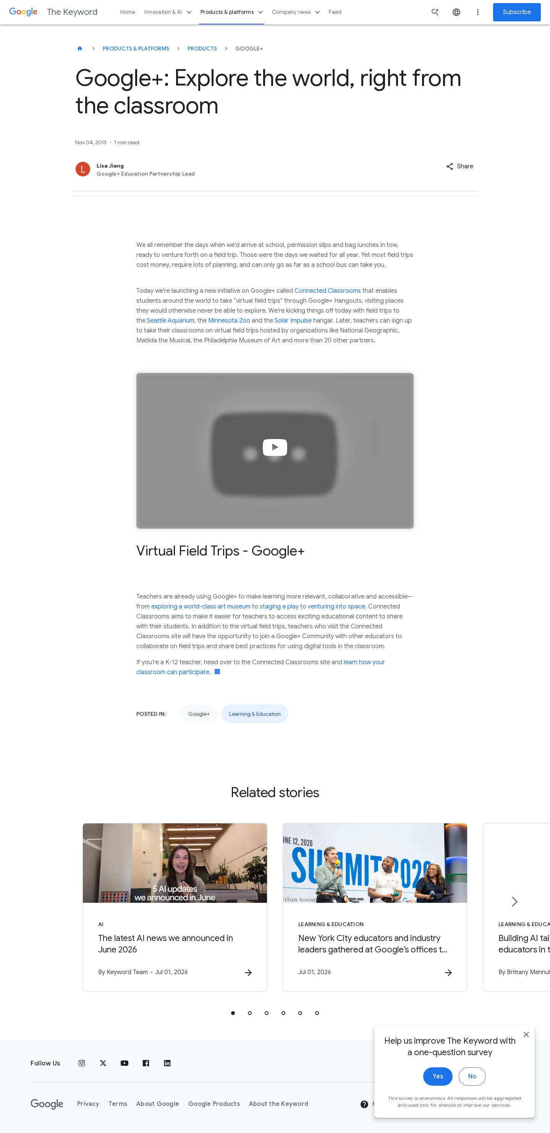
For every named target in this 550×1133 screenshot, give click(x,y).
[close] (526, 1038)
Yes (438, 1081)
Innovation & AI (168, 12)
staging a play (279, 606)
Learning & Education (255, 713)
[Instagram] (82, 1063)
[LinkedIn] (167, 1063)
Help (373, 1104)
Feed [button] (335, 12)
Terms (117, 1104)
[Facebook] (146, 1063)
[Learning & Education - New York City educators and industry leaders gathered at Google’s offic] (375, 907)
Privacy (88, 1104)
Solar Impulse (293, 320)
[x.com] (103, 1063)
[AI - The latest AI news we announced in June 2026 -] (175, 907)
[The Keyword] (80, 48)
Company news (297, 12)
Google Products (214, 1104)
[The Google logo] (47, 1104)
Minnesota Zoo (229, 320)
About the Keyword (278, 1104)
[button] (460, 166)
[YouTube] (124, 1063)
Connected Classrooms (327, 291)
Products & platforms (233, 12)
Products (202, 48)
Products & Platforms (136, 48)
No (472, 1081)
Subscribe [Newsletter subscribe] (517, 12)
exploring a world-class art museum (201, 606)
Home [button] (127, 12)
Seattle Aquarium (170, 320)
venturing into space (336, 606)
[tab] (233, 1013)
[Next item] (514, 902)
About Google (157, 1104)
